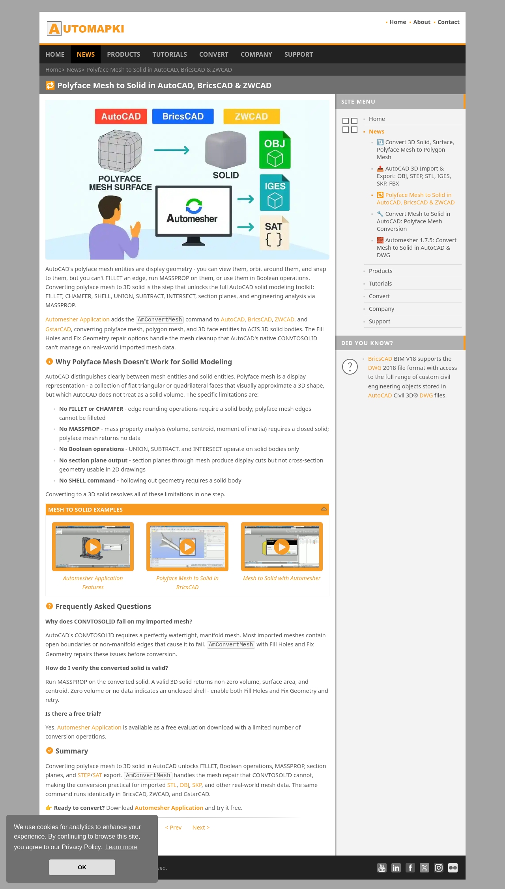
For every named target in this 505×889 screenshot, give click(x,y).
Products (123, 54)
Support (298, 54)
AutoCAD (233, 319)
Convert (213, 54)
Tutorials (170, 54)
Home (397, 22)
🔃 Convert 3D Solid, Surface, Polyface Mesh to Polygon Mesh (415, 149)
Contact (449, 22)
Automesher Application (77, 319)
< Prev (173, 825)
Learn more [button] (121, 847)
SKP (197, 782)
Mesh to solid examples (85, 508)
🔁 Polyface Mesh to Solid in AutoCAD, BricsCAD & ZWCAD (416, 198)
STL (171, 782)
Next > (201, 825)
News (86, 54)
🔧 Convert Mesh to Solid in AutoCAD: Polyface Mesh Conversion (413, 221)
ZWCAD (284, 319)
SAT (97, 773)
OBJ (184, 782)
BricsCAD (260, 319)
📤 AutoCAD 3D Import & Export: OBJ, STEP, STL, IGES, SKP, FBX (414, 176)
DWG (375, 367)
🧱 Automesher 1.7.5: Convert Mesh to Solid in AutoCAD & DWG (416, 247)
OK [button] (82, 867)
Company (256, 54)
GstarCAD (58, 328)
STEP (84, 773)
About (422, 22)
